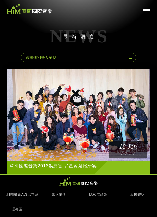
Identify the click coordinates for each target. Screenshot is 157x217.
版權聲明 (137, 194)
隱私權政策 (98, 194)
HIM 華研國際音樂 (78, 181)
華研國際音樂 (29, 9)
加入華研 (59, 194)
